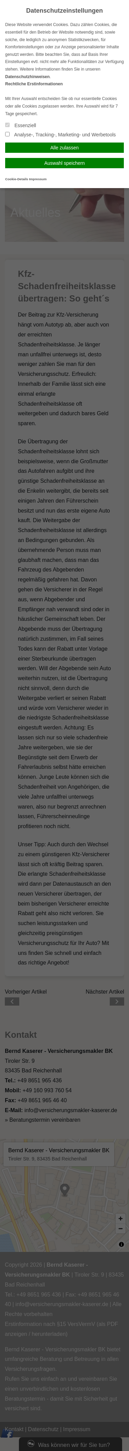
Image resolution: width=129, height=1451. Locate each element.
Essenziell (20, 125)
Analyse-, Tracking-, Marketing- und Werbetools (60, 134)
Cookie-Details (16, 179)
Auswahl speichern (64, 163)
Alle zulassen (64, 147)
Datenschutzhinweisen (27, 76)
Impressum (37, 179)
